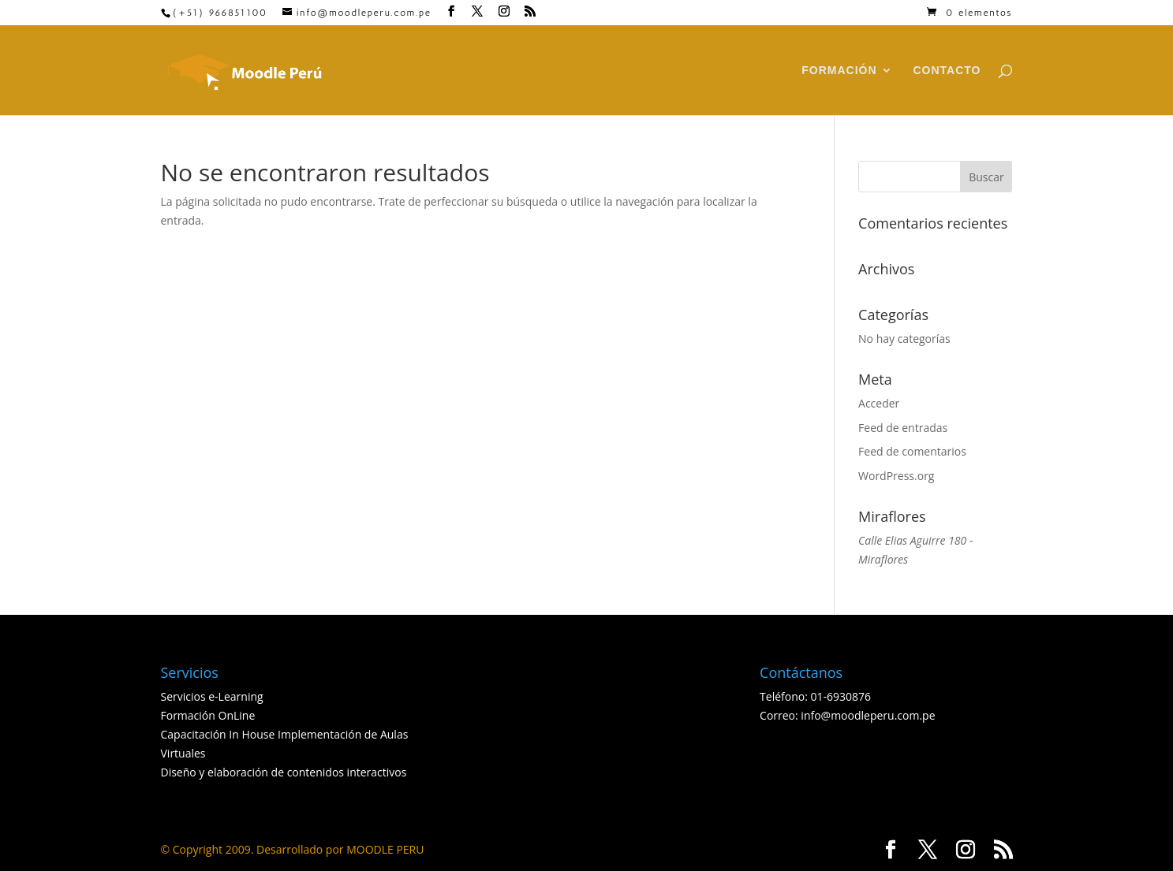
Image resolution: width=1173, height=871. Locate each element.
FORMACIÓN (838, 70)
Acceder (878, 403)
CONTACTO (947, 70)
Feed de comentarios (912, 451)
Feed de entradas (902, 427)
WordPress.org (896, 475)
